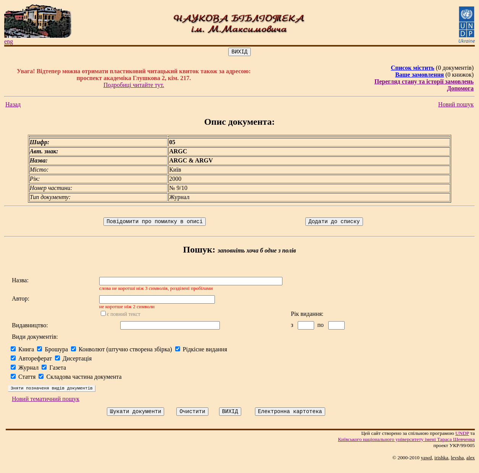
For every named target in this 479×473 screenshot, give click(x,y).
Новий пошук (456, 105)
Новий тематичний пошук (45, 405)
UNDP (462, 441)
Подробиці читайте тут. (133, 86)
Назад (13, 105)
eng (8, 41)
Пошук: (199, 252)
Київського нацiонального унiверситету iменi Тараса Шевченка (406, 447)
